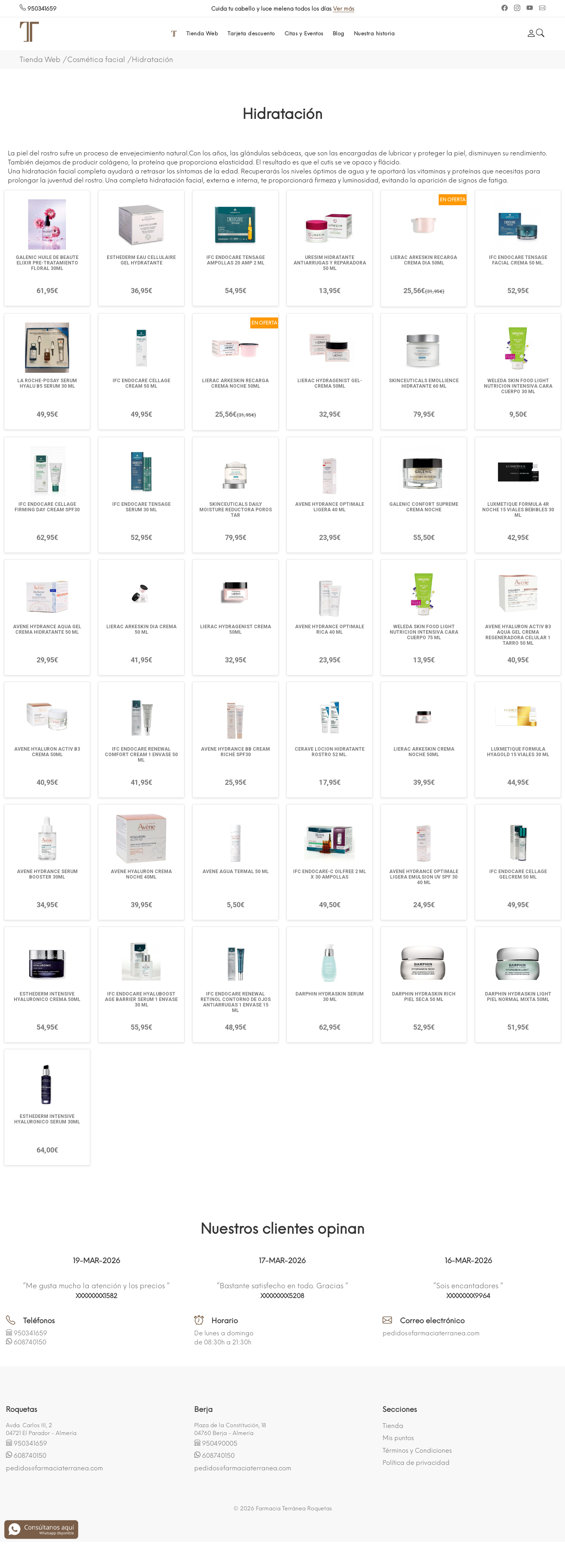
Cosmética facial (96, 59)
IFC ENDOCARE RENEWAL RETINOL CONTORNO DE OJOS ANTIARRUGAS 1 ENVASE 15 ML (235, 1002)
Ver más (343, 8)
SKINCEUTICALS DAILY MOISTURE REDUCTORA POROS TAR (235, 509)
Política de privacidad (416, 1462)
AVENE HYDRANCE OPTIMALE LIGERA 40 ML (329, 506)
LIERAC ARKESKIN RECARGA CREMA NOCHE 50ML (235, 383)
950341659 (38, 8)
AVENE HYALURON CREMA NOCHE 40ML (141, 874)
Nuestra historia (374, 33)
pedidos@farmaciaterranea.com (431, 1333)
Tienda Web (202, 33)
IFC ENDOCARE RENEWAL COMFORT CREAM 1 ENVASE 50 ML (141, 754)
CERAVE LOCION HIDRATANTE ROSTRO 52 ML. (330, 751)
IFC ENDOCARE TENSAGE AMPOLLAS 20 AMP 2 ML (235, 260)
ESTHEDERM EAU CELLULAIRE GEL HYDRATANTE (141, 260)
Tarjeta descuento (251, 33)
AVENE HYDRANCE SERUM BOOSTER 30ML (47, 874)
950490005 (219, 1443)
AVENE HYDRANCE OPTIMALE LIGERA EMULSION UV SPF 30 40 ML (423, 877)
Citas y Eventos (303, 33)
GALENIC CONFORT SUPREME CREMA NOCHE (423, 506)
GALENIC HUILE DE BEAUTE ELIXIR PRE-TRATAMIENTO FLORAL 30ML (47, 263)
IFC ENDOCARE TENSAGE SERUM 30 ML (141, 506)
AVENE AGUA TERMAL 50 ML (235, 871)
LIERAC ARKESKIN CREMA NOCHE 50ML (424, 751)
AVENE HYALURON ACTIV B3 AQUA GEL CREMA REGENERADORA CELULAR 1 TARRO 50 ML (518, 635)
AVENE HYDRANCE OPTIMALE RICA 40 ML (329, 629)
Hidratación (152, 59)
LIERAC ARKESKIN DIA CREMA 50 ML (141, 629)
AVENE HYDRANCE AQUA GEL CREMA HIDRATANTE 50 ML (47, 629)
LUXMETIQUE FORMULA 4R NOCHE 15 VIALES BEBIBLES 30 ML (518, 509)
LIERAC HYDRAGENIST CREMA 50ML (235, 629)
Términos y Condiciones (417, 1450)
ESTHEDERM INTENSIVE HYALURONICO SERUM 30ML (47, 1119)
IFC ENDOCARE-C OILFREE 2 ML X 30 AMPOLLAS (329, 874)
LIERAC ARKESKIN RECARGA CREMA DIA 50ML (423, 260)
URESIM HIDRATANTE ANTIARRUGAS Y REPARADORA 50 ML (329, 263)
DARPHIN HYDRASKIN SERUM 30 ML (329, 996)
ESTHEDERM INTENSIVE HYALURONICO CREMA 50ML (47, 996)
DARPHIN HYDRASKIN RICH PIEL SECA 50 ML (424, 996)
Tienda (393, 1426)
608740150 (30, 1342)
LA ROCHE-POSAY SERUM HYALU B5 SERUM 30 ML (47, 383)
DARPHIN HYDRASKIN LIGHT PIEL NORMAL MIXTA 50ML (518, 996)
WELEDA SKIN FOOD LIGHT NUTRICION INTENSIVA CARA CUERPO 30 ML (518, 386)
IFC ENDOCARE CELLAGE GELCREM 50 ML (518, 874)
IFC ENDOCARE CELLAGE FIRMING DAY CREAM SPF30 (47, 506)
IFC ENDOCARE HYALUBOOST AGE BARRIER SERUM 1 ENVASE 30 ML (141, 999)
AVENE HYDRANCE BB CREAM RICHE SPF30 (235, 751)
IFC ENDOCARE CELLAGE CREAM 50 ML (141, 383)
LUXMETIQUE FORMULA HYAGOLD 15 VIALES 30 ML (518, 751)
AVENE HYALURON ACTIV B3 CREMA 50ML (47, 751)
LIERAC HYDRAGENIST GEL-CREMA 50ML (329, 383)
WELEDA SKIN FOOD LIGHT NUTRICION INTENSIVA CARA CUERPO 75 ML (424, 632)
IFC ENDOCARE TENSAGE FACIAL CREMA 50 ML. (518, 260)
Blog (338, 33)
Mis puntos (398, 1438)
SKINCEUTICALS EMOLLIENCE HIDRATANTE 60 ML (424, 383)
